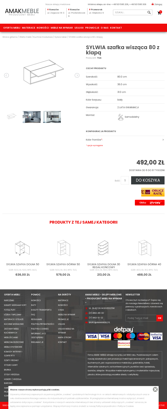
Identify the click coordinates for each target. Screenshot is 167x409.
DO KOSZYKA (148, 180)
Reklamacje (37, 342)
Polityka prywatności (42, 324)
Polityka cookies (40, 328)
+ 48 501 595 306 (137, 4)
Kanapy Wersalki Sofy (15, 305)
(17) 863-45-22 (96, 313)
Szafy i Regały (11, 360)
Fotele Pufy (9, 309)
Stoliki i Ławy (11, 365)
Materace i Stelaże (13, 319)
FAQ (33, 314)
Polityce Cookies (126, 406)
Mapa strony (64, 337)
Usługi (79, 27)
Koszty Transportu (41, 309)
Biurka (7, 369)
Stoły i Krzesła (11, 374)
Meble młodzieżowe (14, 342)
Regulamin (36, 319)
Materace (28, 27)
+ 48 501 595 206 (119, 4)
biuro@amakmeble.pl (99, 322)
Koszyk (160, 12)
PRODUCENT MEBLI (22, 11)
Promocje (92, 27)
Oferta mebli (11, 27)
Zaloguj (157, 4)
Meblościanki (11, 337)
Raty (33, 305)
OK (159, 318)
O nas (104, 27)
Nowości (43, 27)
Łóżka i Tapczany (12, 314)
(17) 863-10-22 (96, 317)
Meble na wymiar (62, 27)
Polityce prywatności (106, 406)
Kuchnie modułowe (14, 324)
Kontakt (116, 27)
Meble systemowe (13, 347)
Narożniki (9, 300)
